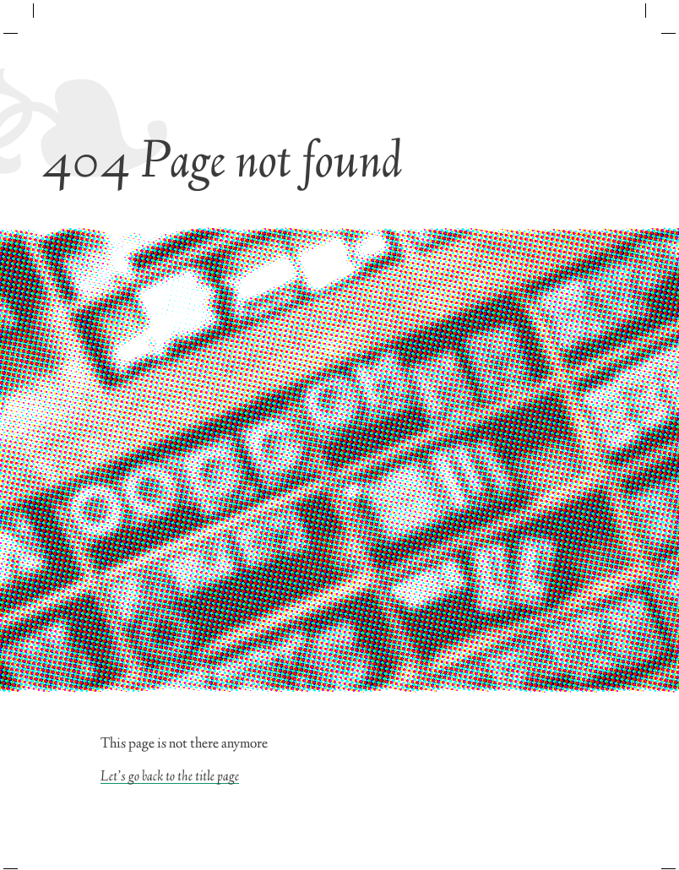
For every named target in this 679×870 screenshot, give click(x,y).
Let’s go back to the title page (169, 777)
